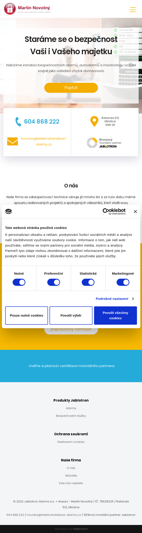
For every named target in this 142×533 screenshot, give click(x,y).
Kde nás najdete (71, 483)
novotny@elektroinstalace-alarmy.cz (54, 515)
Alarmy (71, 408)
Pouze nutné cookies (26, 315)
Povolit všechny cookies (115, 315)
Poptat (71, 87)
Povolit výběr (70, 315)
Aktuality (71, 475)
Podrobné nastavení (112, 299)
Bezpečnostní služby (71, 416)
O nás (71, 468)
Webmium (80, 529)
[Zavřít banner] (135, 211)
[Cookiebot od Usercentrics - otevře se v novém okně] (105, 211)
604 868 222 (15, 515)
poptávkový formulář (71, 329)
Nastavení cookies (71, 442)
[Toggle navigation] (133, 9)
